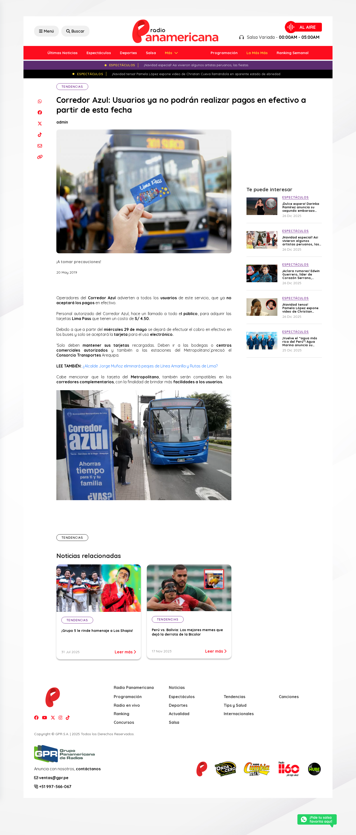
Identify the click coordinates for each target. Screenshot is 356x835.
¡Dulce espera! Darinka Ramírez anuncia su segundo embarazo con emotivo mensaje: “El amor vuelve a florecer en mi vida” (300, 207)
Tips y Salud (235, 705)
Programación (224, 52)
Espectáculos (99, 52)
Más (169, 52)
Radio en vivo (127, 705)
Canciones (289, 696)
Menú (46, 31)
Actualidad (179, 713)
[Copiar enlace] (39, 156)
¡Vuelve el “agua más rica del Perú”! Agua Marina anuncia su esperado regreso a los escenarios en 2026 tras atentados (301, 341)
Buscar (75, 31)
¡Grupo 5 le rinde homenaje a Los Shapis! (97, 630)
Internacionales (239, 713)
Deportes (128, 52)
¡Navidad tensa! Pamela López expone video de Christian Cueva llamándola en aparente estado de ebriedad (300, 308)
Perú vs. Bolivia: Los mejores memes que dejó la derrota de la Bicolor (187, 632)
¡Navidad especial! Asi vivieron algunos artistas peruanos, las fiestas (300, 241)
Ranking (121, 713)
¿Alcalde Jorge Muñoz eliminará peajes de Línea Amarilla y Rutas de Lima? (150, 366)
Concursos (124, 722)
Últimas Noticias (62, 52)
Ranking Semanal (293, 52)
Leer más (125, 651)
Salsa (151, 52)
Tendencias (72, 86)
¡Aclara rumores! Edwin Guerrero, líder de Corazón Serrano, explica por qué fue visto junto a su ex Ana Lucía (301, 274)
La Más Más (257, 52)
